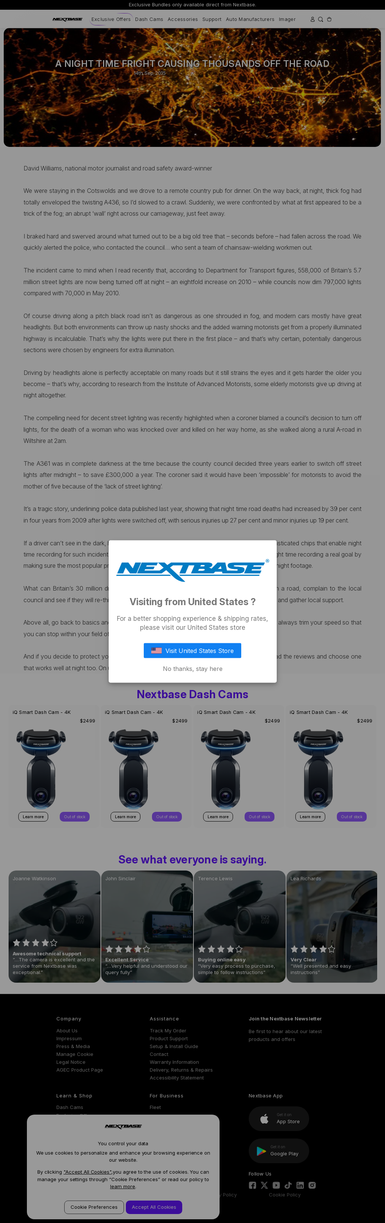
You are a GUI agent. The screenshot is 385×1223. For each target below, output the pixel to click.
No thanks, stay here (193, 668)
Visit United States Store (192, 650)
